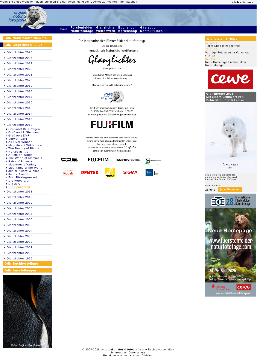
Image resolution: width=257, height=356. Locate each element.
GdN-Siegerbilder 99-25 (24, 45)
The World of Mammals (25, 158)
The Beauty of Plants (23, 148)
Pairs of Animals (20, 161)
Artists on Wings (20, 154)
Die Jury (14, 183)
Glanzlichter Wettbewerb (106, 29)
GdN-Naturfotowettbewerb (26, 38)
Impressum (118, 352)
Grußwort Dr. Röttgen (24, 129)
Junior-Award (18, 174)
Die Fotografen (19, 180)
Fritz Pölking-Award (22, 177)
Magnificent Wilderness (25, 145)
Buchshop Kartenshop (128, 29)
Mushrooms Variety (22, 164)
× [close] (232, 2)
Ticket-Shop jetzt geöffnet (222, 45)
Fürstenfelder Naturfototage (82, 29)
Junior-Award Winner (23, 171)
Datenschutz (137, 352)
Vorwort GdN (17, 138)
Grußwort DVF (18, 135)
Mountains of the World (25, 167)
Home (63, 29)
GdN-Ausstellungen (20, 270)
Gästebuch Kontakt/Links (152, 29)
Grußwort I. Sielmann (24, 132)
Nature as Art (18, 151)
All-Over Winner (20, 142)
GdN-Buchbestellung (21, 263)
